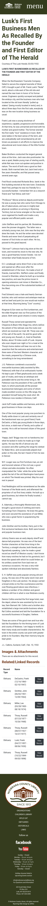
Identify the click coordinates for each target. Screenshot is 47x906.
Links (23, 830)
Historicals (23, 826)
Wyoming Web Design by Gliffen (23, 904)
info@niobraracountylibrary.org (23, 880)
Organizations (23, 811)
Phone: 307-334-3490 (23, 894)
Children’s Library (23, 814)
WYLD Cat (23, 818)
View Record (39, 680)
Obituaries (23, 822)
